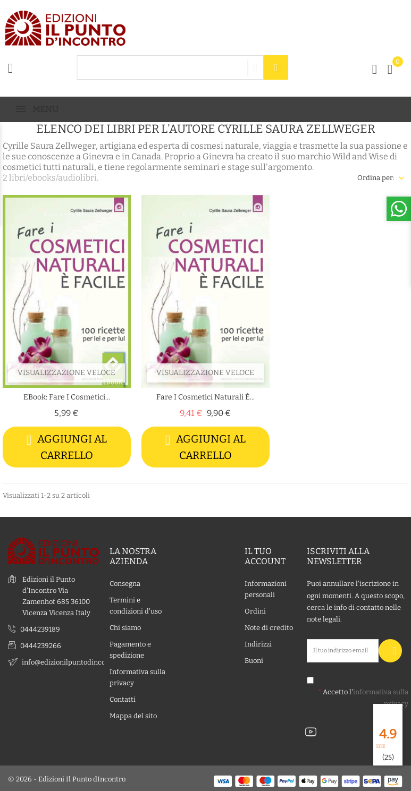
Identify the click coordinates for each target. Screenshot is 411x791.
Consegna (125, 582)
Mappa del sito (133, 714)
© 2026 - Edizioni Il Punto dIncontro (66, 777)
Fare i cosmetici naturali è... (205, 397)
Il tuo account (265, 555)
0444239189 (40, 628)
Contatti (123, 698)
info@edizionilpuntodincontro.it (73, 661)
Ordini (255, 610)
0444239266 (40, 644)
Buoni (254, 659)
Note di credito (269, 626)
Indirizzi (258, 643)
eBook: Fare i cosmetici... (66, 397)
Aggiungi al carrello (67, 447)
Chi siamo (125, 626)
